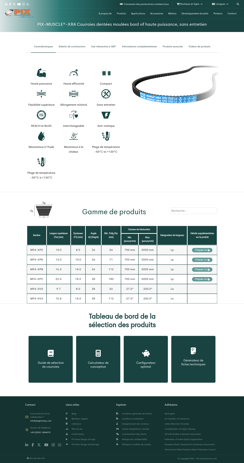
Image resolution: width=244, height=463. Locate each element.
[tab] (43, 46)
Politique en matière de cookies (133, 444)
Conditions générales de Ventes (134, 413)
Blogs (71, 413)
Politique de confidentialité (131, 439)
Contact (232, 13)
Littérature (73, 424)
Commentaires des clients (131, 434)
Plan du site (74, 429)
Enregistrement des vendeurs (132, 424)
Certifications (75, 434)
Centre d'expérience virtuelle (132, 429)
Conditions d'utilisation (130, 418)
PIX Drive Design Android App (82, 444)
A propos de (105, 13)
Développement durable (194, 13)
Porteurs (217, 13)
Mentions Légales (77, 418)
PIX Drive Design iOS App (80, 439)
